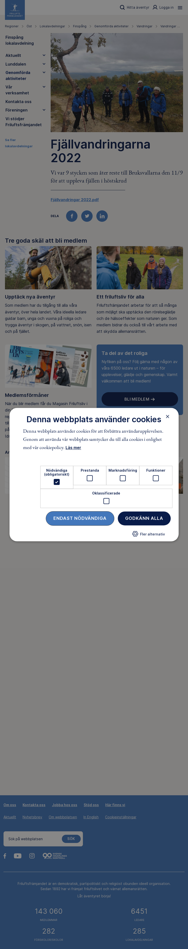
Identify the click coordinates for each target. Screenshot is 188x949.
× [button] (167, 416)
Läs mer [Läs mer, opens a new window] (73, 447)
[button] (148, 536)
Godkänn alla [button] (144, 518)
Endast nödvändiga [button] (80, 518)
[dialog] (94, 474)
